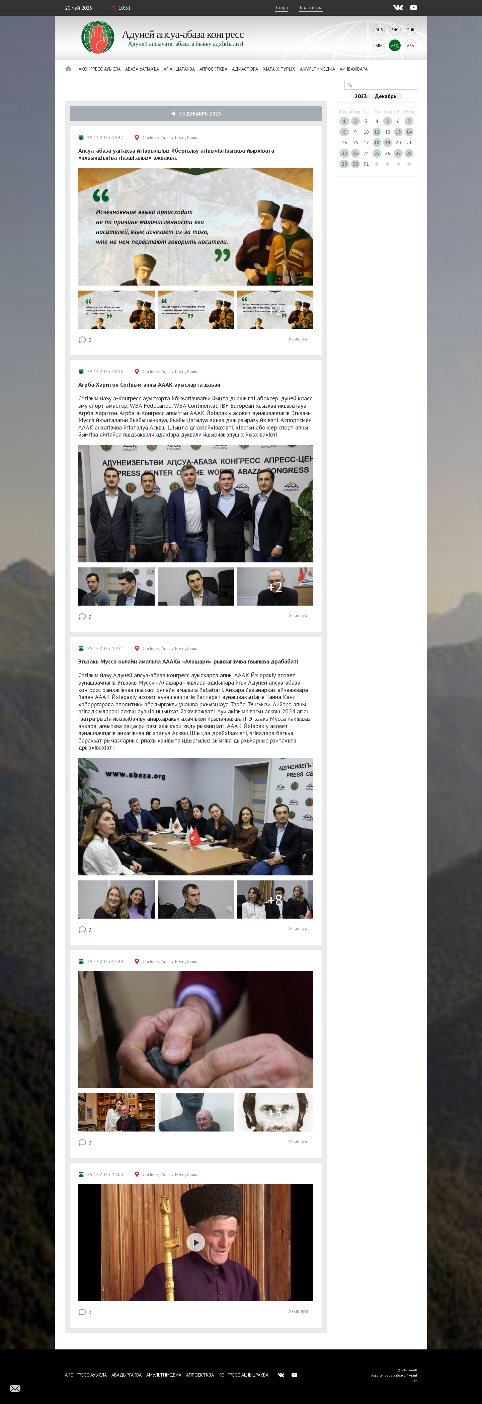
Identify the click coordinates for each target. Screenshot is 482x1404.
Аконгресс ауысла (99, 69)
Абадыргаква (126, 1375)
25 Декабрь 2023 (196, 113)
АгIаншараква (179, 69)
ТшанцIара (311, 7)
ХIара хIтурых (279, 69)
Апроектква (213, 69)
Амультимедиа (317, 69)
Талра (281, 7)
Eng (395, 29)
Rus (379, 29)
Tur (410, 29)
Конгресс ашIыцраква (243, 1375)
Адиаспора (245, 69)
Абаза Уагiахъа (142, 69)
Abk (379, 45)
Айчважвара (354, 69)
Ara (410, 45)
